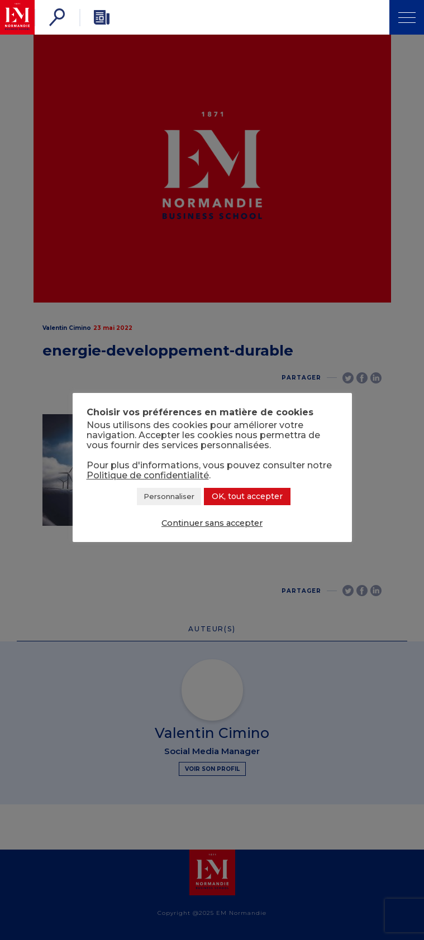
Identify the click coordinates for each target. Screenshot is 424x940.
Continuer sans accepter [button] (212, 523)
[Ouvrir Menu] (406, 17)
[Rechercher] (57, 17)
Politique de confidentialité (148, 475)
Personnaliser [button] (169, 496)
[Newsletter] (101, 17)
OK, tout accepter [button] (247, 496)
